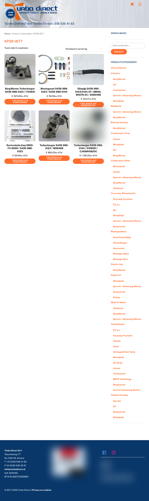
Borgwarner (119, 226)
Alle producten (118, 68)
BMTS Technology (122, 379)
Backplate (116, 106)
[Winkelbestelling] (84, 49)
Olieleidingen (120, 243)
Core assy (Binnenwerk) (123, 193)
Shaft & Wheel (118, 302)
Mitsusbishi (119, 166)
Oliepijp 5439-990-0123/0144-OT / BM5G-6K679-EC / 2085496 (88, 91)
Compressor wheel (120, 160)
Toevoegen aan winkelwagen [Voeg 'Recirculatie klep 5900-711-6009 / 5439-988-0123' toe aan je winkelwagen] (20, 161)
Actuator (115, 73)
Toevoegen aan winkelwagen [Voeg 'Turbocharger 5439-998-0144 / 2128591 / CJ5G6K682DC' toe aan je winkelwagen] (88, 161)
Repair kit (116, 275)
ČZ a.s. (116, 204)
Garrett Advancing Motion (126, 390)
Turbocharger (118, 324)
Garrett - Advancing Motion (127, 95)
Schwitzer (118, 188)
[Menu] (140, 4)
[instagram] (114, 452)
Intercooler (119, 248)
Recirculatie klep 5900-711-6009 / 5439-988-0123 (20, 148)
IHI (114, 84)
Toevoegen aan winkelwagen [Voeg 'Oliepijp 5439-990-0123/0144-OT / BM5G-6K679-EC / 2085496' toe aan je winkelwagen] (88, 104)
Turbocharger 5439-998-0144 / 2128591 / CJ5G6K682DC (88, 148)
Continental (119, 90)
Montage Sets (120, 259)
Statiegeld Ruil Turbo (124, 352)
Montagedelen (118, 231)
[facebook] (105, 452)
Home (7, 33)
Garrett (117, 401)
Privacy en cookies (41, 490)
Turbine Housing (119, 395)
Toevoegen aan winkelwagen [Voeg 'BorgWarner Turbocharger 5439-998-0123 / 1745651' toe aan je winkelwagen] (20, 101)
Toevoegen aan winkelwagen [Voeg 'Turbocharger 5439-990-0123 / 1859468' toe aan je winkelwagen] (54, 158)
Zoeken (119, 51)
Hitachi (117, 341)
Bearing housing (119, 122)
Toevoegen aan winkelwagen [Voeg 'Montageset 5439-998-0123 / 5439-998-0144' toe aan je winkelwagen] (54, 101)
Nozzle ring (117, 264)
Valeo (116, 346)
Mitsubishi (118, 101)
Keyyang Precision (122, 199)
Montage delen (121, 253)
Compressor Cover (120, 133)
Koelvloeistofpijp (122, 237)
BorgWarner (119, 79)
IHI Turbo (117, 363)
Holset (116, 139)
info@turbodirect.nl (14, 469)
